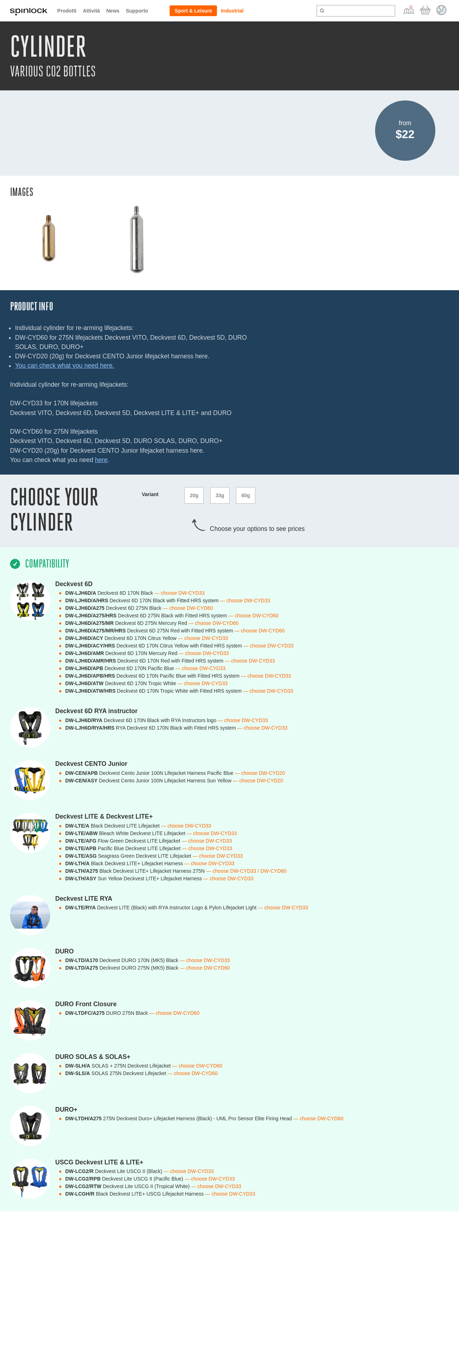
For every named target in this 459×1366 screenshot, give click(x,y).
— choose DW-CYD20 (260, 773)
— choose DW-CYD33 (180, 593)
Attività (91, 11)
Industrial (232, 11)
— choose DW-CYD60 (188, 608)
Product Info (31, 306)
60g (245, 495)
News (112, 11)
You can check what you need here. (64, 365)
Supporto (137, 11)
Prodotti (67, 11)
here (101, 459)
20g (194, 495)
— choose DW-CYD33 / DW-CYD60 (246, 871)
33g (220, 495)
